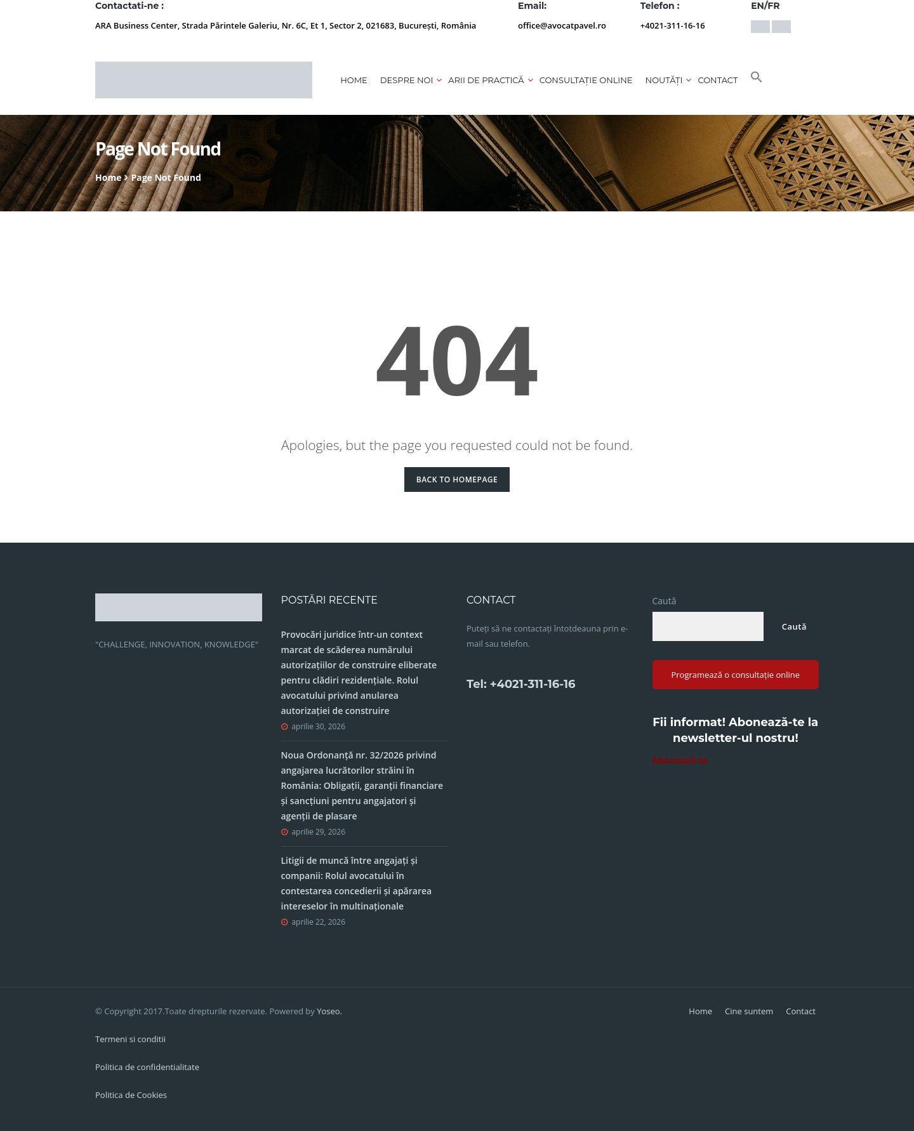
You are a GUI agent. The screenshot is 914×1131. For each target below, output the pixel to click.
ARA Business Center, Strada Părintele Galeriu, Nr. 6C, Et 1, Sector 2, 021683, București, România (285, 25)
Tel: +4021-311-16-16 (521, 684)
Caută (664, 601)
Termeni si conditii (130, 1039)
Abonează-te (680, 760)
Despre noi (407, 80)
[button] (756, 80)
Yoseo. (329, 1011)
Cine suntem (749, 1011)
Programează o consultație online (735, 674)
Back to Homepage (457, 479)
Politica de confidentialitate (147, 1067)
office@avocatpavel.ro (562, 25)
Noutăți (664, 80)
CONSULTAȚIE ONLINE (586, 80)
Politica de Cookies (131, 1095)
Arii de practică (486, 80)
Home (354, 80)
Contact (718, 80)
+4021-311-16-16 (672, 25)
